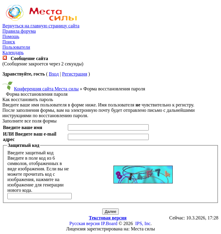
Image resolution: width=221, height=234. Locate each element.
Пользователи (16, 47)
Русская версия (84, 223)
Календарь (13, 52)
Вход (54, 73)
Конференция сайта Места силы (46, 88)
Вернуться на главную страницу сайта (40, 25)
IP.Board (109, 223)
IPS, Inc (142, 223)
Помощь (10, 36)
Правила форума (19, 31)
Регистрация (74, 73)
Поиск (8, 41)
